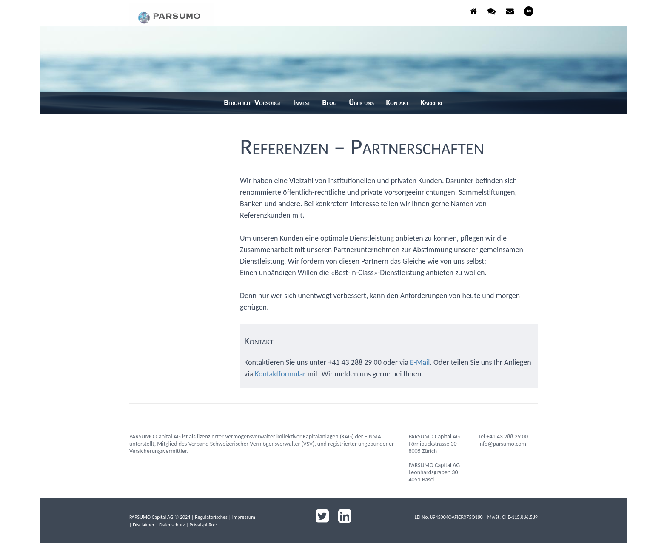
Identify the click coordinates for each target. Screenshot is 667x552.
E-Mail (420, 362)
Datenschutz (172, 525)
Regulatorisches (211, 517)
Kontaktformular (280, 373)
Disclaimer (143, 525)
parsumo (171, 14)
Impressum (243, 517)
